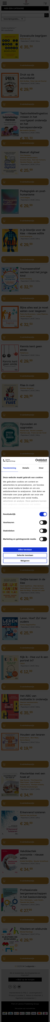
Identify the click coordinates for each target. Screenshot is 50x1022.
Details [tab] (25, 468)
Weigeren (25, 561)
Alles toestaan (25, 549)
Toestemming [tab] (9, 468)
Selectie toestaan (25, 555)
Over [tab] (41, 468)
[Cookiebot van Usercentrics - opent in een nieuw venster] (35, 460)
